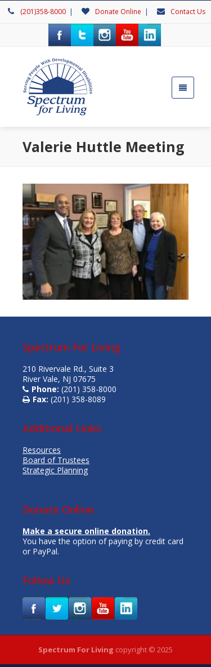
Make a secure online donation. (86, 531)
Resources (42, 449)
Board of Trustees (56, 460)
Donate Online (118, 11)
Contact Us (187, 11)
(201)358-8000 (43, 11)
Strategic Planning (55, 470)
